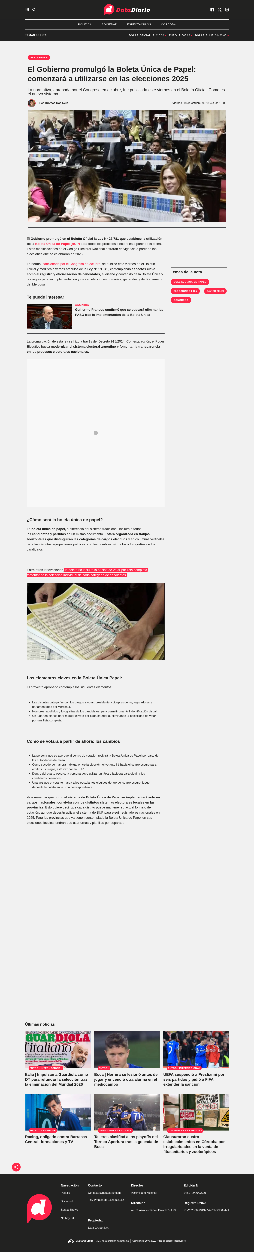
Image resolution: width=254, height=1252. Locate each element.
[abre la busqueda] (34, 9)
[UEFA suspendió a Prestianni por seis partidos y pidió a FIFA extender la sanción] (196, 1049)
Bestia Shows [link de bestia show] (69, 1209)
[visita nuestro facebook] (212, 10)
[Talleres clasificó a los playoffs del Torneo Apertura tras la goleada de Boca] (127, 1112)
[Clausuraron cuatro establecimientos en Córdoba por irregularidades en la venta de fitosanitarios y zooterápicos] (196, 1112)
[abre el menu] (27, 9)
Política (85, 24)
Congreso (181, 300)
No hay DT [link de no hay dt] (67, 1218)
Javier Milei (215, 291)
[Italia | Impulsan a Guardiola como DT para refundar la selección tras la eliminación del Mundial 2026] (58, 1049)
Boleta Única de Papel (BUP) (57, 244)
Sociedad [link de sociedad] (67, 1201)
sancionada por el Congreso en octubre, (72, 264)
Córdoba (168, 24)
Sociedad (109, 24)
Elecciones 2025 (185, 291)
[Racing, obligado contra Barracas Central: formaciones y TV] (58, 1112)
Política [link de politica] (65, 1192)
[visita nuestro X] (220, 10)
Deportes (114, 35)
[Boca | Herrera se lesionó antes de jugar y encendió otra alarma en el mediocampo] (127, 1049)
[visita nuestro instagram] (227, 10)
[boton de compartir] (16, 1167)
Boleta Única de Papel (190, 282)
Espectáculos (139, 24)
